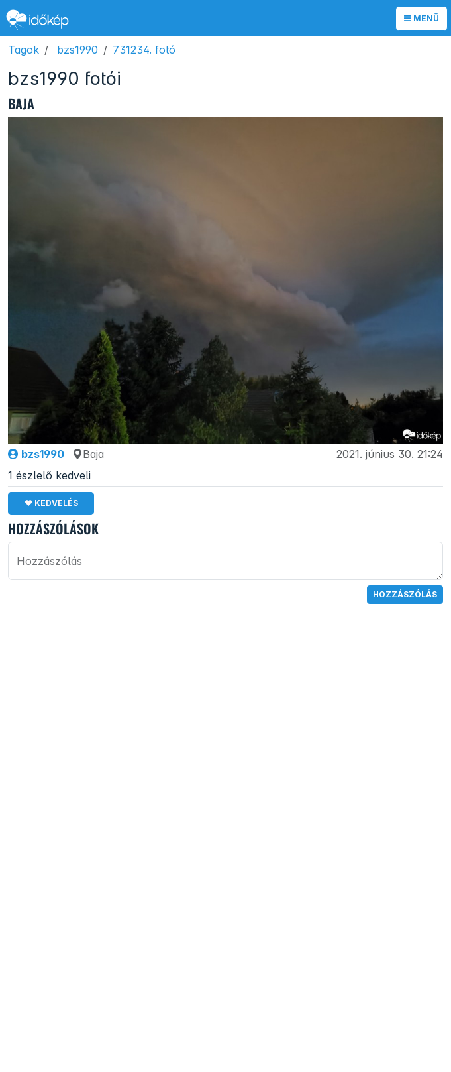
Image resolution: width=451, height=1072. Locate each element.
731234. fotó (144, 49)
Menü (421, 18)
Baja (88, 454)
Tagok (23, 49)
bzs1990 (77, 49)
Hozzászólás (405, 594)
